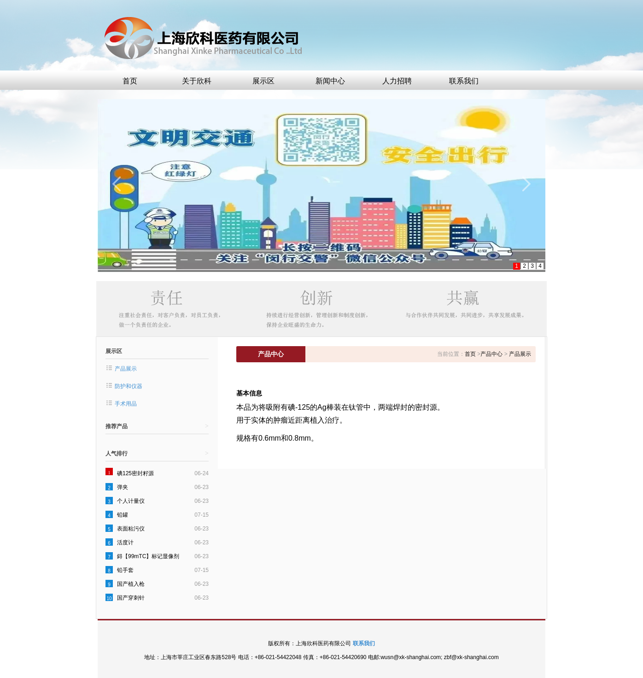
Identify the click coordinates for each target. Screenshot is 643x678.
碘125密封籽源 (135, 473)
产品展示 (126, 369)
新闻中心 (330, 81)
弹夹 (122, 487)
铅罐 (122, 515)
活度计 (125, 542)
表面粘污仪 (131, 528)
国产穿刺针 (131, 598)
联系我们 (464, 81)
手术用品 (126, 404)
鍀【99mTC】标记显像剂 (148, 556)
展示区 (263, 81)
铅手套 (125, 570)
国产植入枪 (131, 584)
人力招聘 (397, 81)
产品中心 (491, 354)
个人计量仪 (131, 501)
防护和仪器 (128, 386)
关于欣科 (196, 81)
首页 (130, 81)
